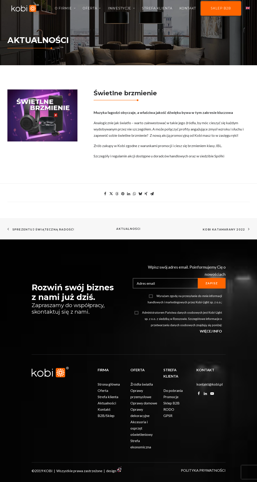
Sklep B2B (221, 10)
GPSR (167, 415)
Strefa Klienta (157, 10)
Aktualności (128, 228)
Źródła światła (141, 384)
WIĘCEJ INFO (211, 331)
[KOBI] (26, 9)
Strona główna (109, 384)
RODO (168, 409)
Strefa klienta (108, 397)
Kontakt (187, 10)
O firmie (65, 10)
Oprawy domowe (143, 403)
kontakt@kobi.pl (209, 384)
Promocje (170, 397)
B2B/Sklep (106, 415)
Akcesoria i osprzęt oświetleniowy (141, 428)
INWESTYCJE (121, 10)
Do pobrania (173, 390)
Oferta (92, 10)
